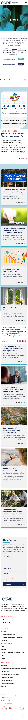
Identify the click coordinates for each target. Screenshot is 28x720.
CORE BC (3, 619)
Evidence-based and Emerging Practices (13, 668)
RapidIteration (8, 703)
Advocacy (4, 665)
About (3, 655)
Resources (4, 640)
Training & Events (6, 643)
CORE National (5, 622)
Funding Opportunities (8, 634)
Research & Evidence (7, 683)
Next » (24, 531)
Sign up (5, 544)
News (2, 646)
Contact (3, 649)
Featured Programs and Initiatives (11, 637)
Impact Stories (5, 671)
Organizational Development (10, 674)
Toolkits (3, 686)
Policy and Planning (7, 677)
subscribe (14, 584)
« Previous (6, 531)
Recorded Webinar (6, 680)
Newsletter (4, 658)
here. (17, 54)
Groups (3, 631)
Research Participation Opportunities (12, 652)
